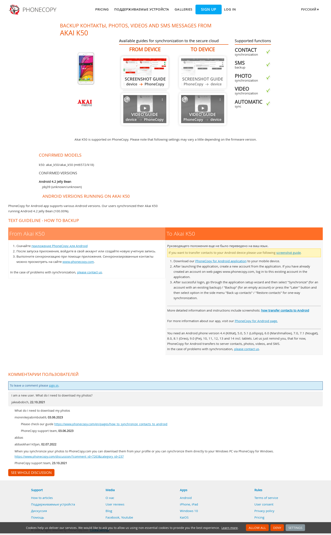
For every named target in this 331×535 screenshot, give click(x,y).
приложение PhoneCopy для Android (59, 246)
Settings (295, 528)
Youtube (127, 517)
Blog (109, 511)
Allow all (257, 528)
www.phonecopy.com (78, 261)
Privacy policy (264, 511)
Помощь (37, 517)
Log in (230, 9)
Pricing (102, 9)
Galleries (183, 9)
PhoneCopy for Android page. (256, 321)
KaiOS (184, 517)
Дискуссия (39, 511)
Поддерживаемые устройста (141, 9)
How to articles (42, 498)
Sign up (208, 9)
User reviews (115, 504)
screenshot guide (288, 253)
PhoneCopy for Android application (221, 261)
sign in (53, 385)
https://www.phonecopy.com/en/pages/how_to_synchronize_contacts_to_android (110, 424)
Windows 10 (189, 511)
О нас (110, 498)
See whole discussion (31, 472)
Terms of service (266, 498)
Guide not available (144, 109)
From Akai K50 (144, 72)
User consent (263, 504)
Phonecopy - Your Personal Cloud (33, 9)
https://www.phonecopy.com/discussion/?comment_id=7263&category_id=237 (69, 456)
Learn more (229, 528)
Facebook (112, 517)
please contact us (89, 272)
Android (186, 498)
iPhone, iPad (189, 504)
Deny (277, 528)
